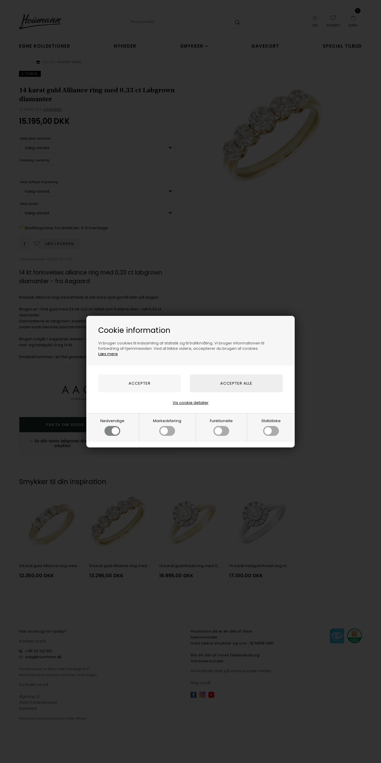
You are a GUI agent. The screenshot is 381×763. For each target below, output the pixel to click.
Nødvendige (112, 427)
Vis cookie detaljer (191, 402)
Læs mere (108, 354)
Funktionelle (221, 427)
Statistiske (271, 427)
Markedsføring (167, 427)
